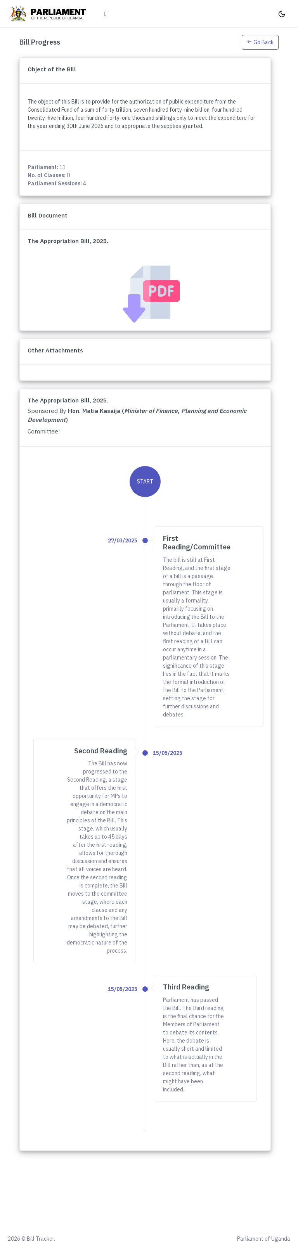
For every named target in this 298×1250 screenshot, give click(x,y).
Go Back (260, 42)
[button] (260, 41)
